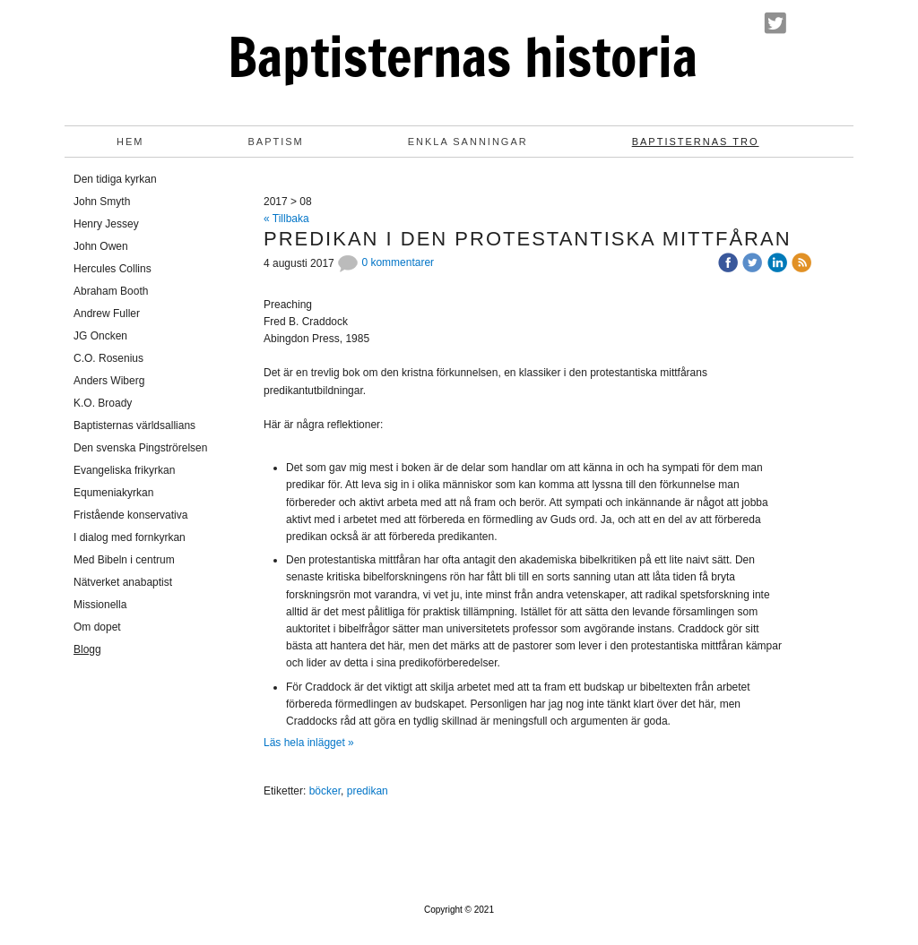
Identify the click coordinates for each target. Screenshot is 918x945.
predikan (367, 791)
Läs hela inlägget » (309, 742)
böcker (325, 791)
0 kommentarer (385, 262)
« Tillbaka (286, 218)
